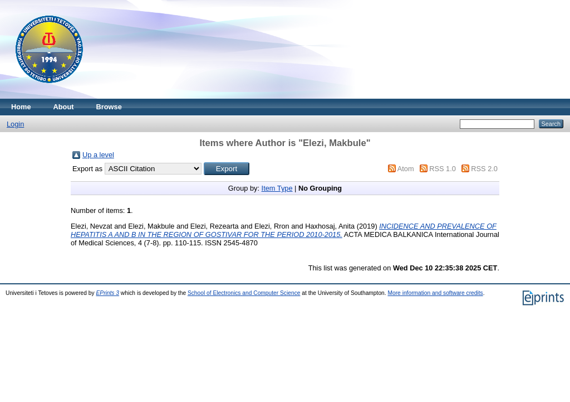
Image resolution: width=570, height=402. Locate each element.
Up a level (98, 155)
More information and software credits (435, 293)
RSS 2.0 (484, 168)
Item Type (277, 188)
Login (15, 124)
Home (21, 107)
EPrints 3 (108, 293)
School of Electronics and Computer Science (244, 293)
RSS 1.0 (442, 168)
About (63, 107)
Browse (109, 107)
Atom (405, 168)
